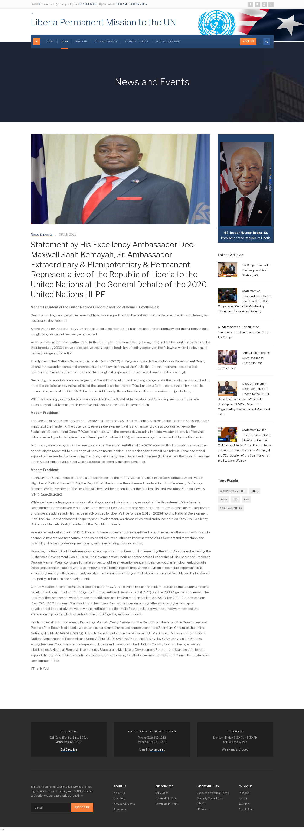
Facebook (245, 792)
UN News (202, 809)
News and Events (124, 804)
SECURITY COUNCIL (136, 41)
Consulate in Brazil (166, 804)
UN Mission (162, 792)
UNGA (223, 499)
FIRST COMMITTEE (231, 507)
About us (81, 41)
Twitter (243, 798)
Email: (34, 4)
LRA (246, 499)
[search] (266, 41)
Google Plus (246, 809)
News (64, 41)
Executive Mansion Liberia (213, 792)
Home (50, 41)
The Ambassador (105, 41)
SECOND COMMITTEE (232, 491)
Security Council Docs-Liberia (211, 801)
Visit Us (248, 41)
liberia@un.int (156, 749)
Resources (120, 809)
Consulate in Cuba (166, 798)
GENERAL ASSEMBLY (168, 41)
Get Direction (69, 749)
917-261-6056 (88, 4)
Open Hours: (107, 4)
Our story (119, 798)
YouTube (244, 804)
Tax (235, 499)
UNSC (254, 491)
